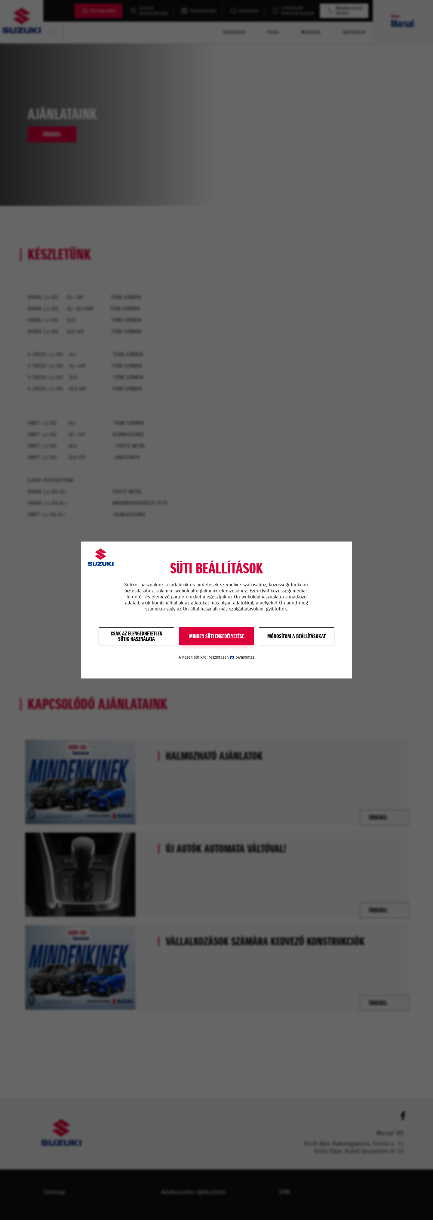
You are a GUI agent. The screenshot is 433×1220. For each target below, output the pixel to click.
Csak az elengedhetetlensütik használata (136, 636)
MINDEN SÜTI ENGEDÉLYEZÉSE (216, 636)
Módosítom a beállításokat (296, 636)
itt (232, 657)
